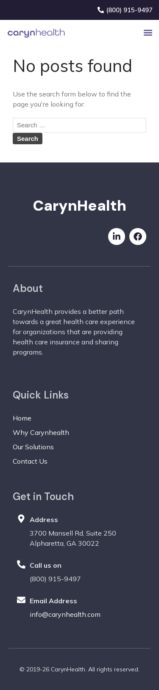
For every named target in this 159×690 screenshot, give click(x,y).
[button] (148, 33)
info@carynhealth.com (65, 614)
